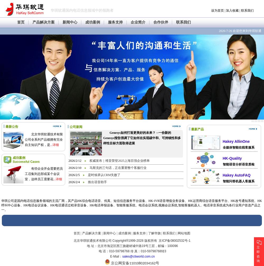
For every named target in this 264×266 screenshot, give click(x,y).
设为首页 (217, 10)
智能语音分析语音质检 (238, 164)
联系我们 (247, 10)
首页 (21, 22)
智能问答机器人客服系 (238, 181)
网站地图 (184, 233)
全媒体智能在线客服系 (238, 147)
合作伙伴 (160, 22)
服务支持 (115, 22)
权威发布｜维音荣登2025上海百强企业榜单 (119, 161)
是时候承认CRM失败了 (104, 175)
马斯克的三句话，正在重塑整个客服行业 (118, 168)
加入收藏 (232, 10)
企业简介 (138, 22)
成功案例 (92, 22)
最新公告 (12, 127)
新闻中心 (70, 22)
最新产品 (197, 129)
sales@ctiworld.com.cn (138, 256)
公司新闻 (76, 127)
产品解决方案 (43, 22)
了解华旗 (154, 233)
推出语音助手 (97, 182)
